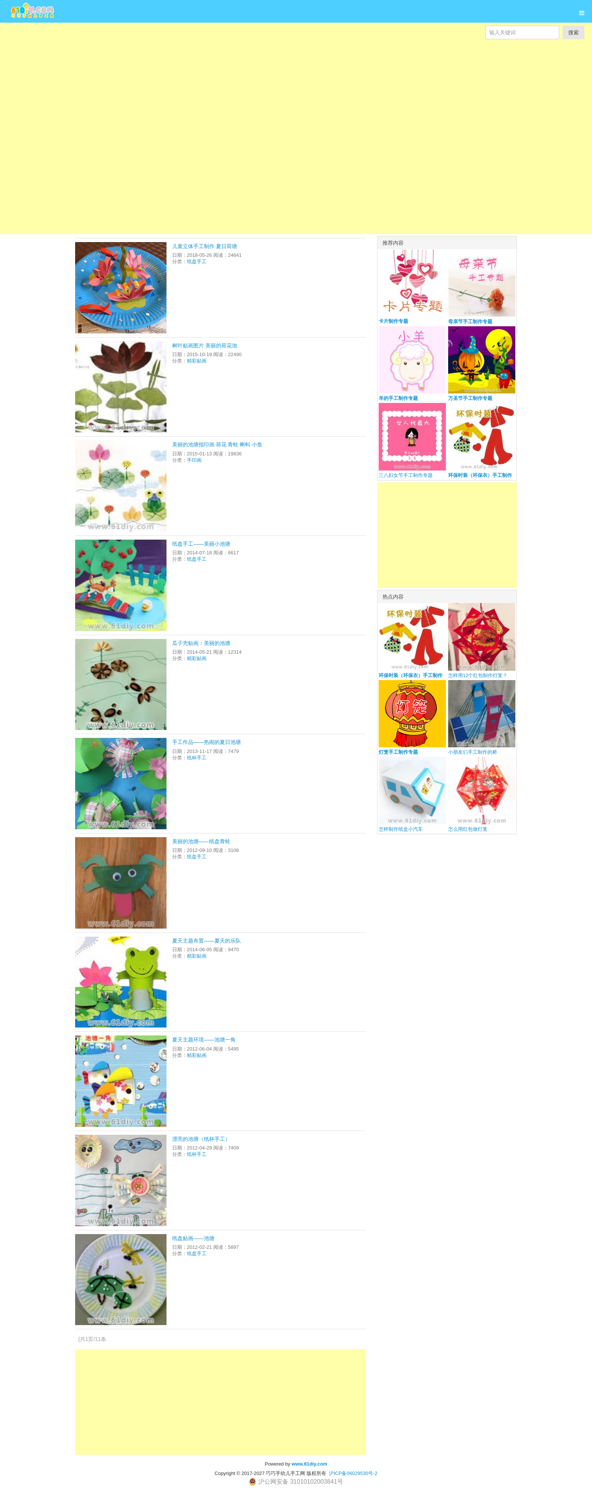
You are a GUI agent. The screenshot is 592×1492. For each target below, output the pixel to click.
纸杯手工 (197, 758)
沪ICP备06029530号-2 (353, 1473)
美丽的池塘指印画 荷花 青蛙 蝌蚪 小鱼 (217, 444)
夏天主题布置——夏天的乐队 (206, 941)
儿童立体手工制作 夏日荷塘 (204, 246)
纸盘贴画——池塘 (193, 1238)
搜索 (573, 32)
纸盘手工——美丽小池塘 (201, 544)
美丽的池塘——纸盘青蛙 (201, 841)
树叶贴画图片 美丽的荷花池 (204, 346)
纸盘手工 (197, 261)
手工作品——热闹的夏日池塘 (206, 742)
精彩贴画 (197, 361)
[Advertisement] (226, 75)
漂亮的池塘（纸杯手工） (201, 1139)
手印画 (194, 460)
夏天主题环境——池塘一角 (204, 1040)
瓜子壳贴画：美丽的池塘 (201, 643)
